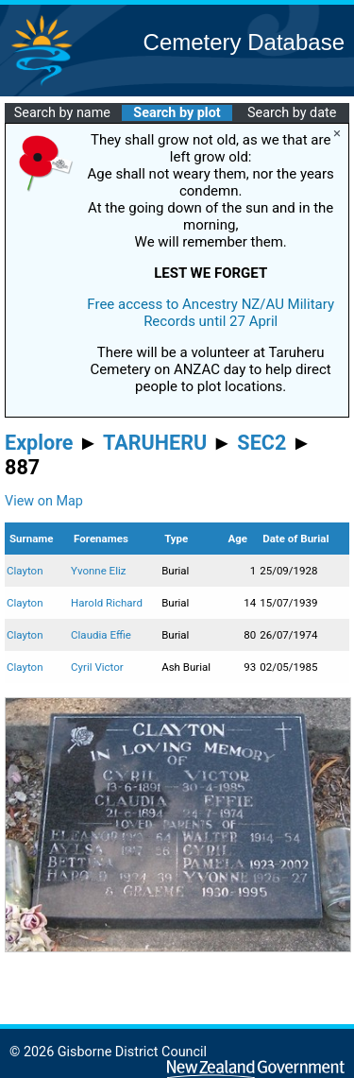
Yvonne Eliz (98, 570)
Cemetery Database (244, 42)
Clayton (25, 570)
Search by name (62, 113)
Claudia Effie (101, 635)
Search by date (291, 113)
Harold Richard (107, 602)
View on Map (44, 501)
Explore (39, 442)
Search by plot (176, 113)
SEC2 (261, 442)
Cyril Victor (97, 667)
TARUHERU (155, 442)
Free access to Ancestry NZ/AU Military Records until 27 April (210, 313)
